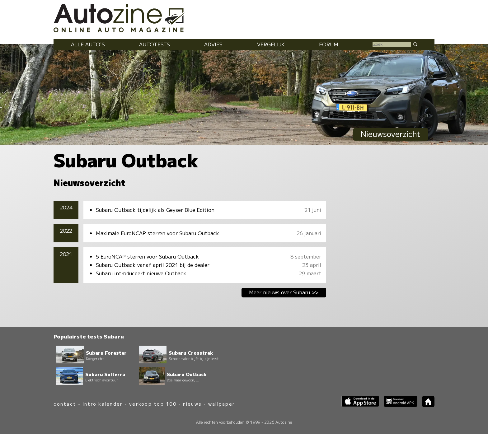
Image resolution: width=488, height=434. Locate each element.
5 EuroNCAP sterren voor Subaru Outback (147, 256)
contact (65, 403)
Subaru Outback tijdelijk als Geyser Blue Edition (155, 209)
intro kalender (103, 403)
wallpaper (221, 403)
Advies (213, 44)
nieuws (192, 403)
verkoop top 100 (152, 403)
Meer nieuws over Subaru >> (284, 292)
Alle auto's (88, 44)
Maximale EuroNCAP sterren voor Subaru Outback (157, 233)
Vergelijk (271, 44)
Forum (328, 44)
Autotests (154, 44)
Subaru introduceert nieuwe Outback (141, 273)
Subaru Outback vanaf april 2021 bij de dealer (152, 264)
